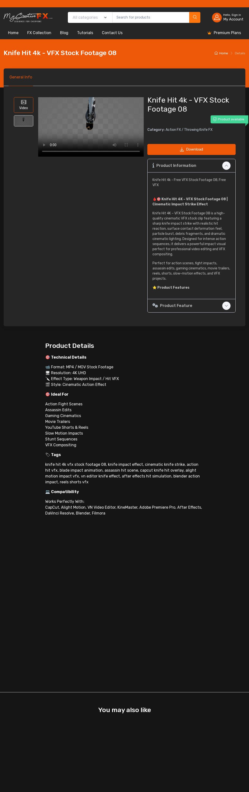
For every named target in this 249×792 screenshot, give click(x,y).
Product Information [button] (174, 165)
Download (191, 149)
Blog (64, 32)
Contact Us (112, 32)
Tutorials (85, 32)
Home (13, 32)
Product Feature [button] (172, 305)
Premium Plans (224, 32)
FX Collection (39, 32)
